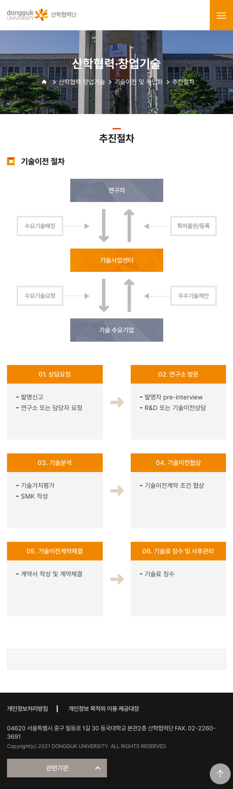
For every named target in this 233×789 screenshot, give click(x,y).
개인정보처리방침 (27, 708)
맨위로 (220, 773)
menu (221, 15)
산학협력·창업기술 (82, 82)
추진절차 (183, 82)
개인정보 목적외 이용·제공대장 (103, 708)
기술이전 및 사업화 (138, 82)
